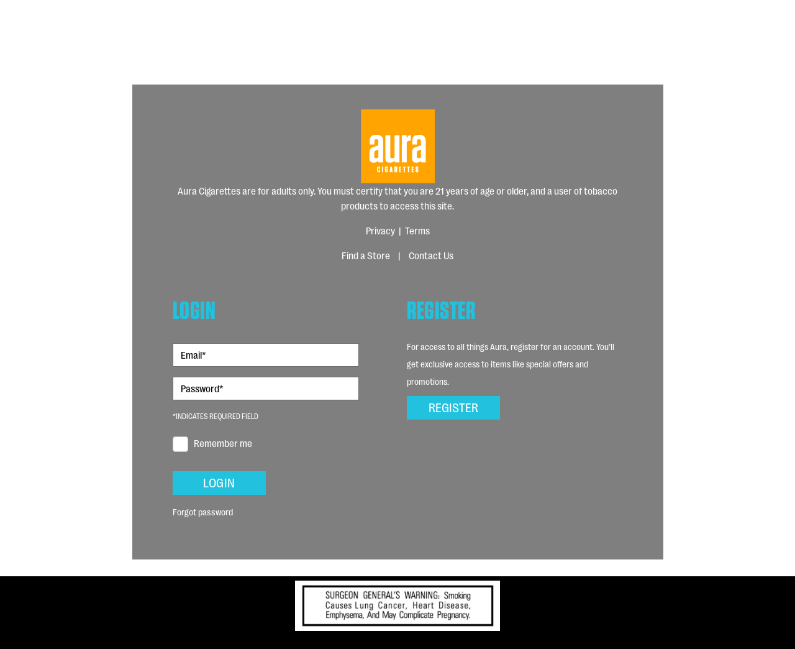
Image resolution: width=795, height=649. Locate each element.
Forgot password (203, 511)
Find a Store (366, 255)
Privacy (380, 230)
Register (453, 406)
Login (219, 481)
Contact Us (431, 255)
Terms (417, 230)
